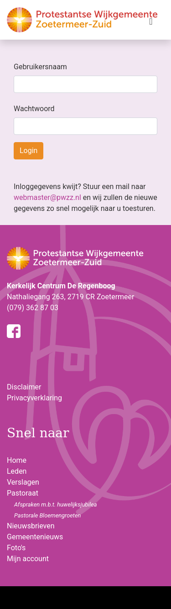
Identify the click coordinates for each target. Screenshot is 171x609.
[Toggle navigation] (151, 24)
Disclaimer (24, 387)
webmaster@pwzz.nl (47, 197)
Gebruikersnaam (40, 66)
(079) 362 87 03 (32, 307)
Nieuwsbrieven (31, 526)
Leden (16, 471)
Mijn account (28, 558)
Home (16, 460)
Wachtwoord (34, 108)
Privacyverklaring (34, 398)
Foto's (16, 547)
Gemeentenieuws (35, 536)
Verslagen (23, 482)
